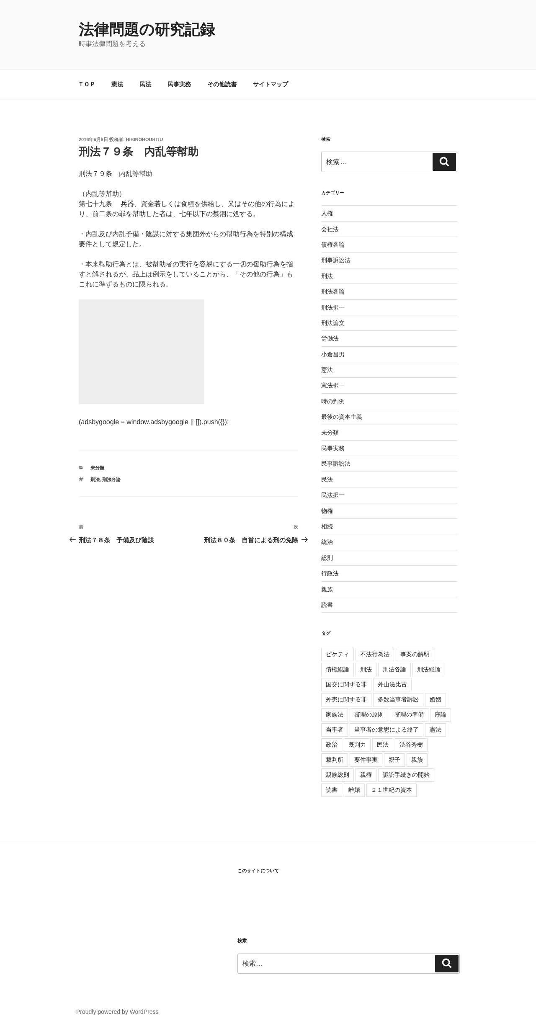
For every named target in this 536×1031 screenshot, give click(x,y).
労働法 (330, 338)
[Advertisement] (141, 351)
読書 (327, 604)
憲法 (117, 84)
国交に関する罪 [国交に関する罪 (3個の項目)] (346, 684)
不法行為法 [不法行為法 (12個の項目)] (374, 654)
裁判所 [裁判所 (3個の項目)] (334, 759)
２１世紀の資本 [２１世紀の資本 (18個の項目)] (391, 789)
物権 (327, 511)
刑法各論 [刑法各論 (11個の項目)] (394, 669)
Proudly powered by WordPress (117, 1011)
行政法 (330, 573)
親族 (327, 589)
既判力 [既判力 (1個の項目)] (357, 744)
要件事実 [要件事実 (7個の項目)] (366, 759)
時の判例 (333, 401)
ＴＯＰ (86, 84)
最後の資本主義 (341, 416)
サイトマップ (270, 84)
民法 (145, 84)
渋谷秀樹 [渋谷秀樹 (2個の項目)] (411, 744)
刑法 (95, 479)
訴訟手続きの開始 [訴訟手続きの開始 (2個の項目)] (406, 774)
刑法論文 (333, 323)
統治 (327, 542)
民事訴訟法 (335, 463)
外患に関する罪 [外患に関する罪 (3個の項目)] (346, 699)
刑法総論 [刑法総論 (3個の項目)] (429, 669)
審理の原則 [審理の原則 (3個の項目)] (369, 714)
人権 (327, 213)
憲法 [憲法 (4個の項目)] (435, 729)
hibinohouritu (144, 139)
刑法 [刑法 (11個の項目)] (366, 669)
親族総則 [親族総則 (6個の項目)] (337, 774)
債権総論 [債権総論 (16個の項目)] (337, 669)
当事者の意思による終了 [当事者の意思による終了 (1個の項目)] (386, 729)
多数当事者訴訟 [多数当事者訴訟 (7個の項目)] (398, 699)
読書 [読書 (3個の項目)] (332, 789)
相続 (327, 526)
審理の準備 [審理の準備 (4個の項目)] (409, 714)
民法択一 (333, 495)
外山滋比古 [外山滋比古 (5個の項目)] (392, 684)
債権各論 (333, 244)
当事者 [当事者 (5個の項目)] (334, 729)
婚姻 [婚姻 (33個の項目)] (435, 699)
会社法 (330, 229)
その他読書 (222, 84)
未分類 (97, 467)
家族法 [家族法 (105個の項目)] (334, 714)
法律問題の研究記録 (147, 29)
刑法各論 (111, 479)
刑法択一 (333, 307)
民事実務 (179, 84)
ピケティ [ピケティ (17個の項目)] (337, 654)
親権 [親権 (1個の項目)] (366, 774)
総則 (327, 557)
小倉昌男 (333, 354)
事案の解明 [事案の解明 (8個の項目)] (415, 654)
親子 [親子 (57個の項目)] (394, 759)
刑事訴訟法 (335, 260)
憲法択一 (333, 385)
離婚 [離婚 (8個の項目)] (354, 789)
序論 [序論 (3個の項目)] (440, 714)
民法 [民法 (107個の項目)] (383, 744)
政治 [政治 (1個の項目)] (332, 744)
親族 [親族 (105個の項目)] (417, 759)
